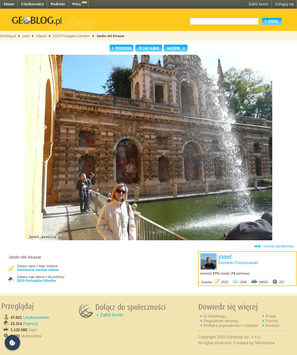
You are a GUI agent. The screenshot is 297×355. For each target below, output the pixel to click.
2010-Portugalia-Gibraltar (71, 36)
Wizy (76, 4)
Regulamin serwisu (221, 321)
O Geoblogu (215, 316)
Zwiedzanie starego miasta (38, 270)
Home (9, 4)
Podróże (58, 4)
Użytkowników (36, 317)
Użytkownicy (32, 4)
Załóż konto (258, 4)
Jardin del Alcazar (110, 36)
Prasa (270, 316)
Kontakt (272, 325)
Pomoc (271, 321)
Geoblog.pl (8, 36)
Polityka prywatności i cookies (231, 325)
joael (25, 36)
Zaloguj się (284, 4)
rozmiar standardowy (278, 246)
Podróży (30, 323)
